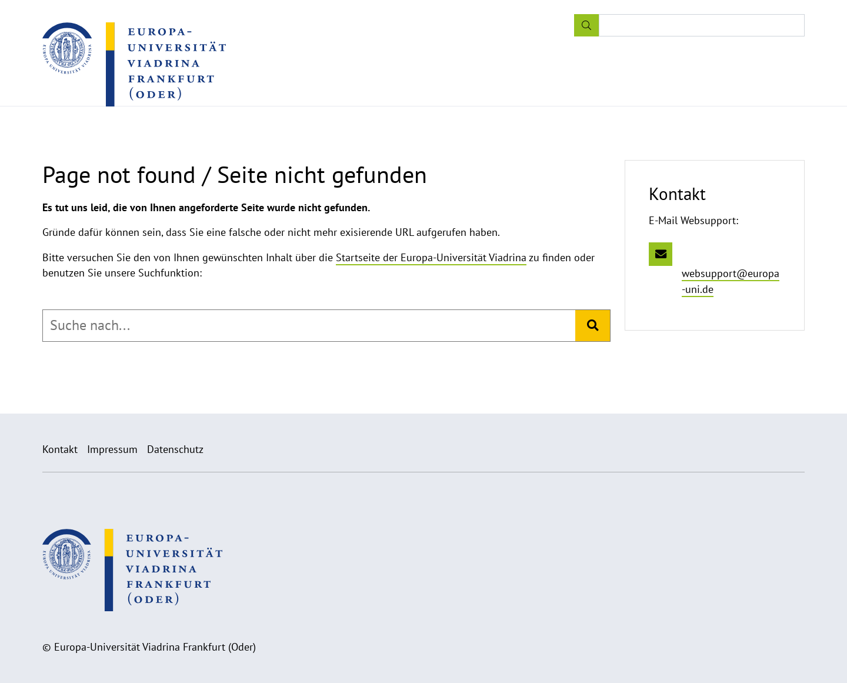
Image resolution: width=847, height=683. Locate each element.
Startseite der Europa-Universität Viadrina (431, 257)
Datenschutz (175, 449)
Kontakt (60, 449)
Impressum (112, 449)
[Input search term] (702, 25)
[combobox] (309, 325)
